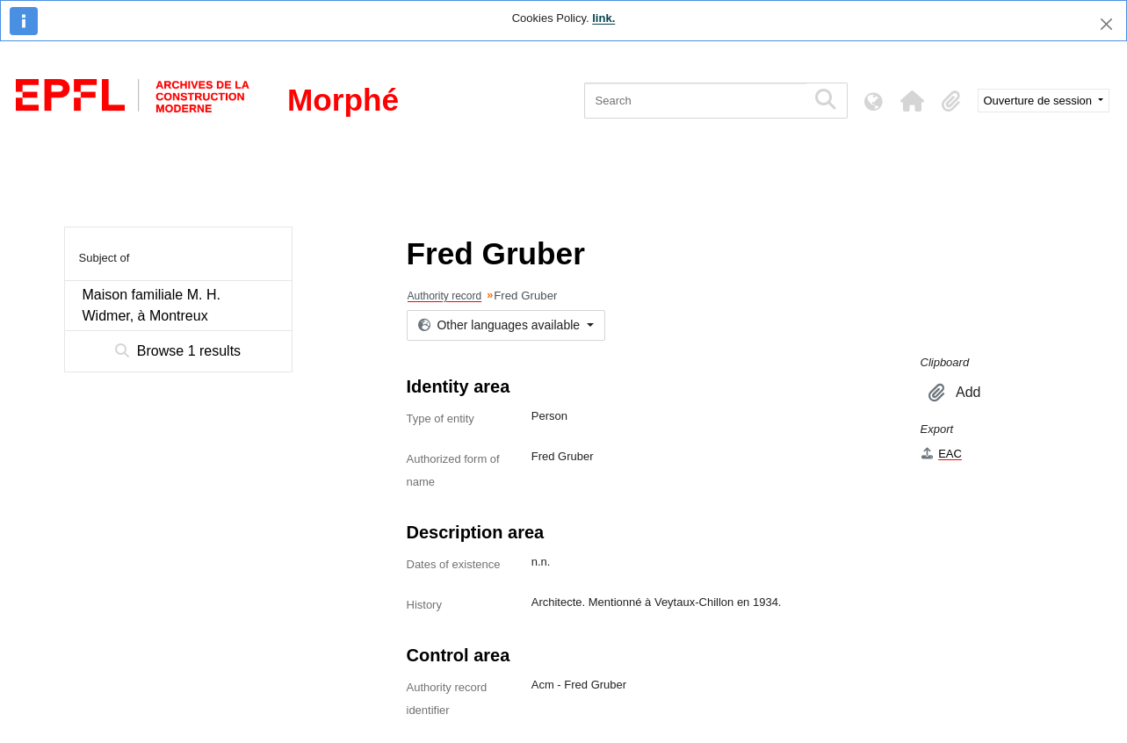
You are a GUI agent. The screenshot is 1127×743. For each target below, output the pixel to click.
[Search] (695, 101)
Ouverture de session (1039, 100)
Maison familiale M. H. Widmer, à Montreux (151, 305)
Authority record (445, 296)
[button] (912, 101)
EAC (941, 453)
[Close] (1106, 24)
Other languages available (500, 325)
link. (603, 18)
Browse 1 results (178, 350)
